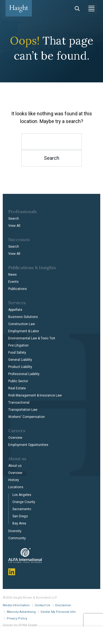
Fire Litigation (18, 345)
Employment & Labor (23, 331)
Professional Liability (24, 374)
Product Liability (20, 367)
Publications (17, 289)
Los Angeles (21, 495)
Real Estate (17, 388)
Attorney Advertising (21, 612)
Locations (15, 487)
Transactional (18, 402)
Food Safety (17, 352)
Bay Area (19, 523)
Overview (15, 438)
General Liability (20, 360)
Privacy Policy (17, 618)
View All (14, 226)
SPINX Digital (27, 625)
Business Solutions (23, 317)
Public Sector (18, 381)
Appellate (15, 310)
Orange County (23, 502)
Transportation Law (22, 410)
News (12, 274)
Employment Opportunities (28, 445)
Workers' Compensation (26, 417)
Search (13, 218)
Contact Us (42, 605)
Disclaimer (63, 605)
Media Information (16, 605)
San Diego (20, 516)
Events (13, 282)
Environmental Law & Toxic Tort (31, 338)
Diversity (14, 531)
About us (15, 466)
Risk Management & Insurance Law (35, 395)
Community (17, 538)
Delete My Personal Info (58, 612)
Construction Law (21, 324)
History (13, 480)
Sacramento (21, 509)
